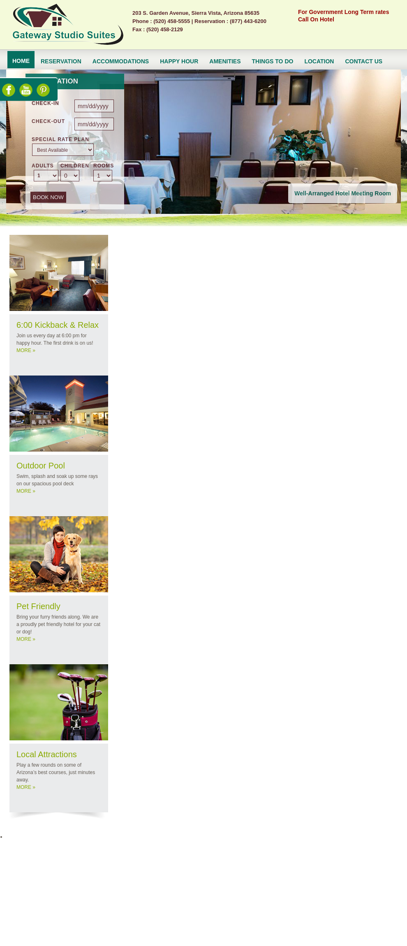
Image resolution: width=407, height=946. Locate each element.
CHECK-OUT (48, 121)
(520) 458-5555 (171, 21)
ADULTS (43, 166)
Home (21, 61)
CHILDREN (74, 166)
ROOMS (103, 166)
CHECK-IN (45, 103)
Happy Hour (179, 61)
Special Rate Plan (60, 139)
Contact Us (363, 61)
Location (319, 61)
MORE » (25, 350)
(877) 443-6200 (248, 21)
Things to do (273, 61)
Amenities (224, 61)
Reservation (61, 61)
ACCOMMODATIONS (120, 61)
